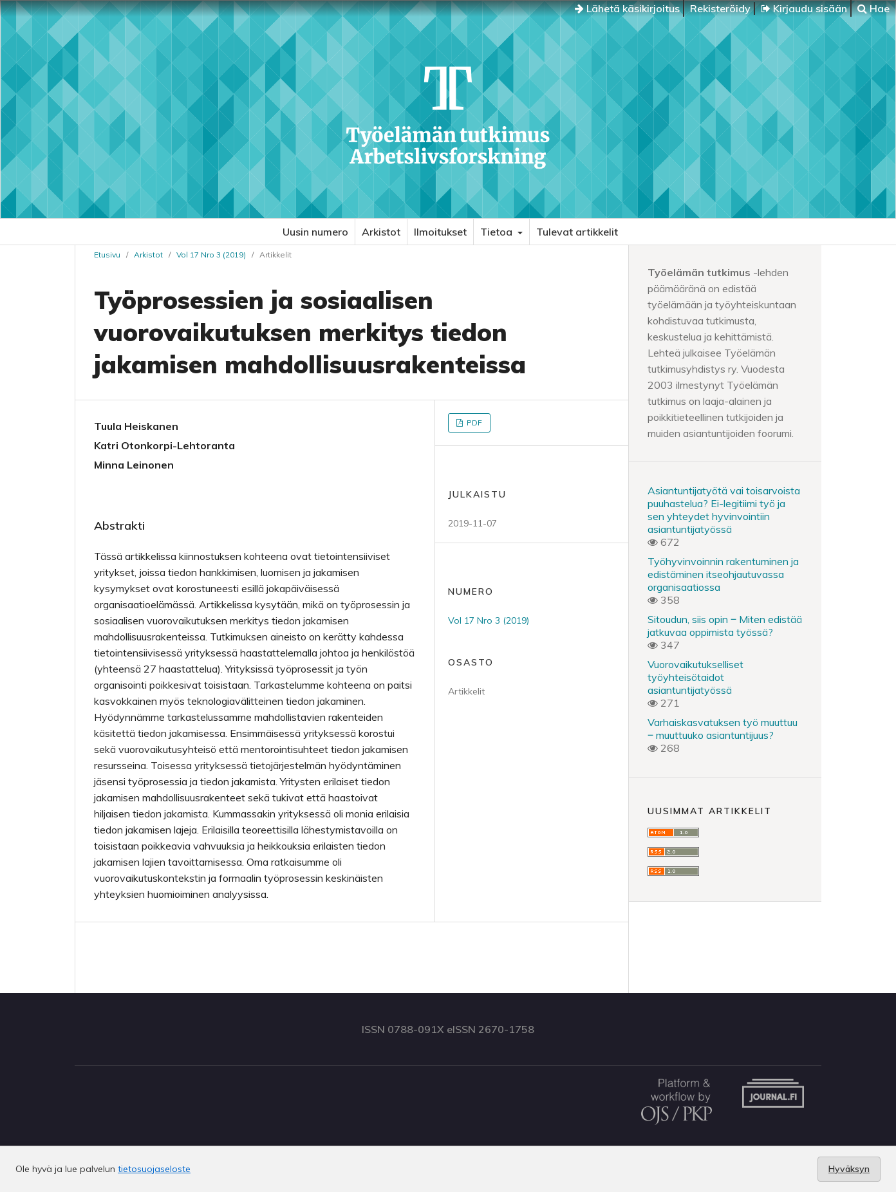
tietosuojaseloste (154, 1169)
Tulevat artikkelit (577, 231)
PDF (473, 422)
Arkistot (381, 231)
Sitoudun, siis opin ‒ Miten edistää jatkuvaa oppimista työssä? (725, 625)
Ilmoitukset (440, 231)
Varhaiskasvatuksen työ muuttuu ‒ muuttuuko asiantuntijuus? (723, 728)
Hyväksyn (849, 1169)
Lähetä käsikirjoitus (627, 8)
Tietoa (497, 231)
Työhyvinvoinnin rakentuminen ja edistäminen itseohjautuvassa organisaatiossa (723, 574)
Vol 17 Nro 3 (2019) (211, 254)
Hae (873, 8)
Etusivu (107, 254)
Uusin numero (315, 231)
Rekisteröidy (720, 8)
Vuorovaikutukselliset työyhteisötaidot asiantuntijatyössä (695, 677)
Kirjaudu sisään (804, 8)
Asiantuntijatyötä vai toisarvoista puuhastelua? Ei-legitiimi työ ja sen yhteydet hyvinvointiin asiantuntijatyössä (724, 509)
